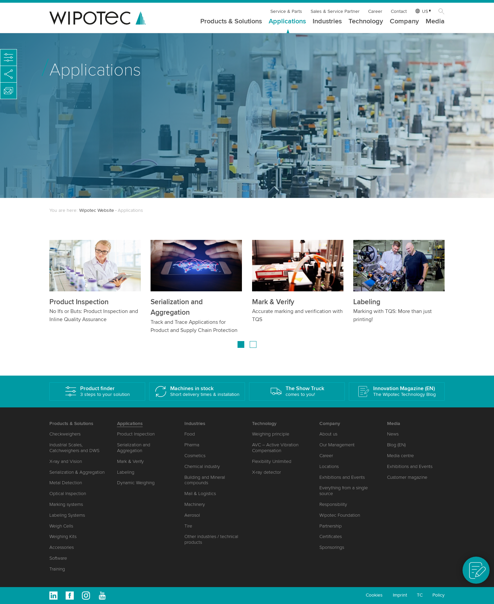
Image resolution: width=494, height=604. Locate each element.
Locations (329, 466)
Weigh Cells (61, 526)
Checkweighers (65, 434)
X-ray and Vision (65, 461)
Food (189, 434)
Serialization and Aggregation (133, 447)
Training (57, 569)
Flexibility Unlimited (271, 461)
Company (404, 21)
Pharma (191, 445)
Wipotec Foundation (339, 515)
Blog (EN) (396, 445)
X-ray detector (266, 472)
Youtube (102, 595)
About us (328, 434)
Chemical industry (202, 466)
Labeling (366, 302)
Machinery (194, 504)
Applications (287, 21)
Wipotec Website (96, 210)
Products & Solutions (231, 21)
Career (375, 11)
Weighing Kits (62, 536)
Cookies (374, 595)
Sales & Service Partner (335, 11)
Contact (399, 11)
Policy (438, 595)
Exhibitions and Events (342, 477)
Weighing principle (270, 434)
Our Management (337, 445)
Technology (366, 21)
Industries (327, 21)
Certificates (330, 536)
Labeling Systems (67, 515)
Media (435, 21)
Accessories (61, 547)
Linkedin (53, 595)
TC (420, 595)
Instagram (86, 595)
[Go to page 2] (253, 344)
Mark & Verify (273, 302)
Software (58, 558)
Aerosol (192, 515)
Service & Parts (286, 11)
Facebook (70, 595)
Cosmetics (194, 455)
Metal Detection (65, 483)
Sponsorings (331, 547)
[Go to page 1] (241, 344)
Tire (188, 526)
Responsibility (333, 504)
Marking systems (66, 504)
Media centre (400, 455)
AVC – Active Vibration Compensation (275, 447)
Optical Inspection (67, 493)
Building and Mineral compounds (204, 480)
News (393, 434)
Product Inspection (79, 302)
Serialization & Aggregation (77, 472)
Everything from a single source (343, 490)
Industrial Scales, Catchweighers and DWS (74, 447)
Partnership (330, 526)
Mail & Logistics (200, 493)
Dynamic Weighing (136, 483)
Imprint (400, 595)
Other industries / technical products (211, 539)
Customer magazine (407, 477)
